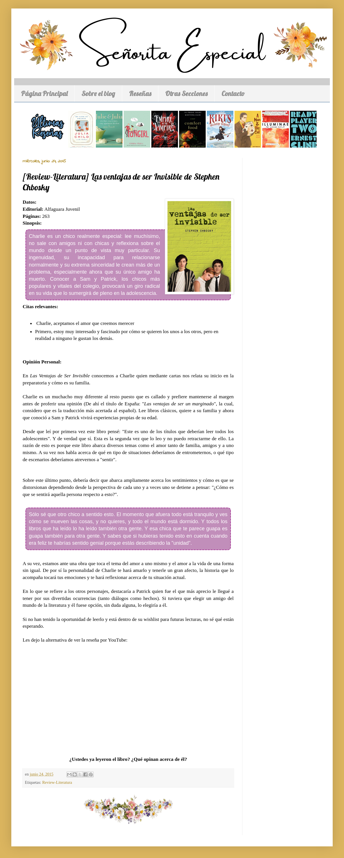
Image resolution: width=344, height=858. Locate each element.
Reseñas (140, 93)
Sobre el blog (98, 93)
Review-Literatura (57, 782)
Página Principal (44, 93)
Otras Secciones (186, 93)
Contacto (233, 93)
